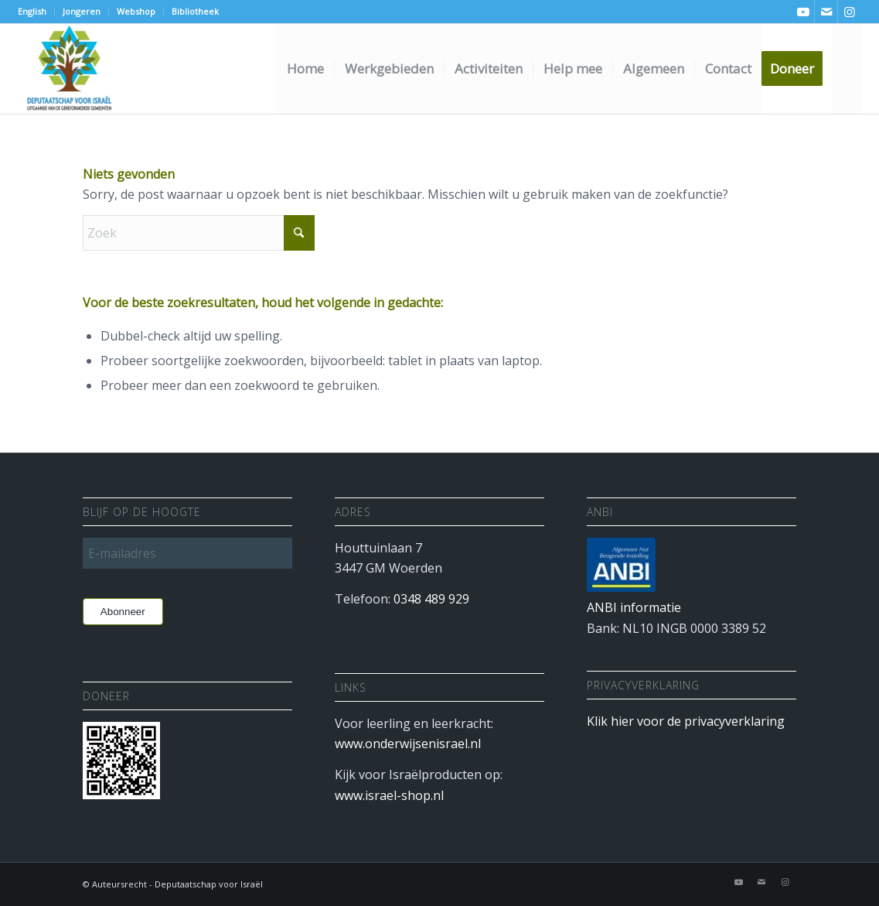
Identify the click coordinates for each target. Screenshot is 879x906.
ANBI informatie (634, 607)
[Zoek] (847, 69)
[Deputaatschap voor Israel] (69, 69)
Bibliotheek (195, 11)
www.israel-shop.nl (389, 795)
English (32, 11)
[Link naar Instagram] (849, 11)
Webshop (136, 11)
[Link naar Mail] (826, 11)
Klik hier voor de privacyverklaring (686, 721)
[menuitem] (36, 11)
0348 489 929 (431, 598)
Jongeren (82, 11)
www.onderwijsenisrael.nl (408, 743)
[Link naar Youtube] (803, 11)
